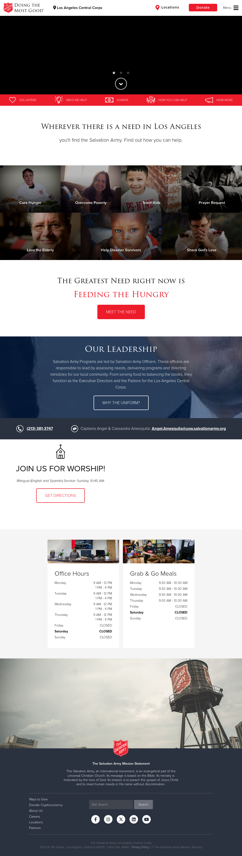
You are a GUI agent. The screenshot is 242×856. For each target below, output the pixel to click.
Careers (34, 817)
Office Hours (72, 573)
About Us (36, 811)
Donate (203, 7)
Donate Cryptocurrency (46, 805)
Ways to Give (38, 799)
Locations (167, 7)
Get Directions (60, 495)
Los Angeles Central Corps (77, 7)
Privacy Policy (140, 847)
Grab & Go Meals (153, 573)
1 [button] (114, 73)
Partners (35, 828)
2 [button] (121, 73)
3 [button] (128, 73)
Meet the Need (121, 311)
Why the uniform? (121, 402)
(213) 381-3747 (40, 428)
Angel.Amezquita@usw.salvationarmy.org (189, 428)
